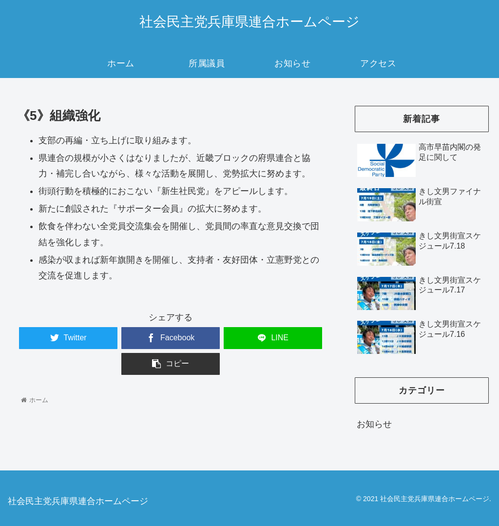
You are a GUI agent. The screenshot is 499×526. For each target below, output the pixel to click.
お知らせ (374, 424)
